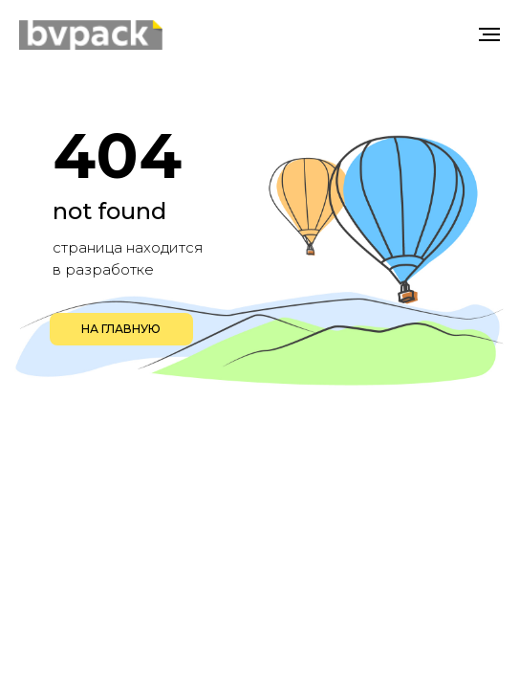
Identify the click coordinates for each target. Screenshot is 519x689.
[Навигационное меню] (489, 34)
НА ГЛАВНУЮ (121, 329)
